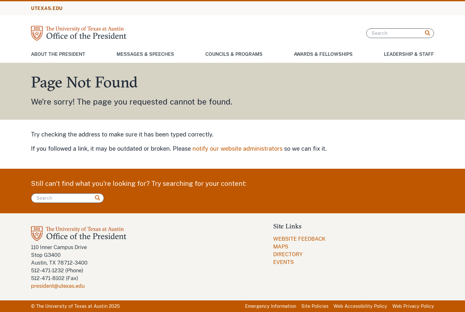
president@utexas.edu (58, 286)
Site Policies (314, 306)
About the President (58, 54)
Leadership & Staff (409, 54)
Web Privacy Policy (413, 306)
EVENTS (283, 262)
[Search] (400, 33)
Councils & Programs (234, 54)
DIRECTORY (288, 254)
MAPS (280, 247)
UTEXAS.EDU (47, 8)
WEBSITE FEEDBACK (299, 239)
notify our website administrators (237, 148)
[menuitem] (299, 239)
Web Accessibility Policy (360, 306)
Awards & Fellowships (323, 54)
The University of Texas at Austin (72, 306)
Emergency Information (270, 306)
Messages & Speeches (145, 54)
